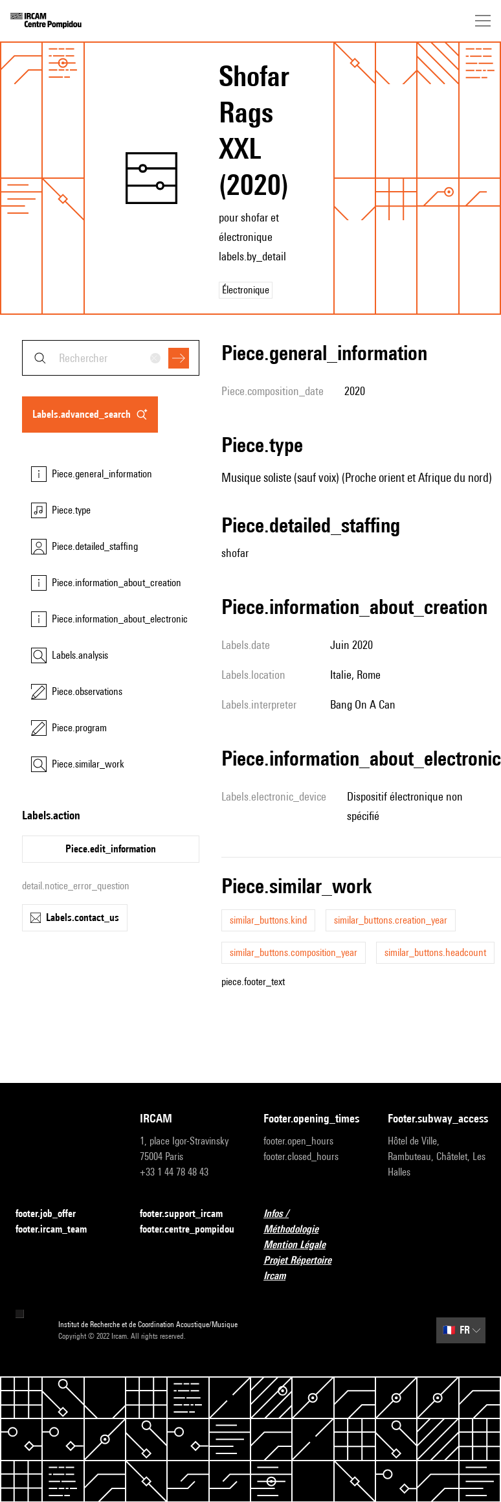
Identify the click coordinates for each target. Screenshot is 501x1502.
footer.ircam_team (59, 1229)
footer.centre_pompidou (189, 1229)
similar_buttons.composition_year (293, 952)
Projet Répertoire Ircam (312, 1268)
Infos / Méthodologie (312, 1221)
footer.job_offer (53, 1214)
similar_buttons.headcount (435, 952)
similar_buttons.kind (268, 920)
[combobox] (110, 358)
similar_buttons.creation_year (390, 920)
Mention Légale (302, 1245)
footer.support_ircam (189, 1214)
